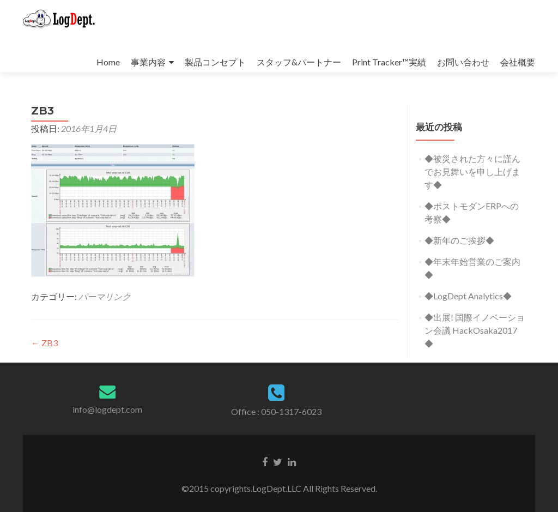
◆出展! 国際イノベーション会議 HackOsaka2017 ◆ (474, 330)
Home (108, 62)
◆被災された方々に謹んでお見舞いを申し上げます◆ (472, 171)
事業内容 (148, 62)
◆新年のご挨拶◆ (459, 240)
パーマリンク (104, 296)
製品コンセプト (215, 62)
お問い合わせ (463, 62)
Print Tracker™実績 (389, 62)
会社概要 (517, 62)
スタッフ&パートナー (299, 62)
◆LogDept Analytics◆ (468, 296)
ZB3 (44, 343)
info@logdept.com (107, 409)
